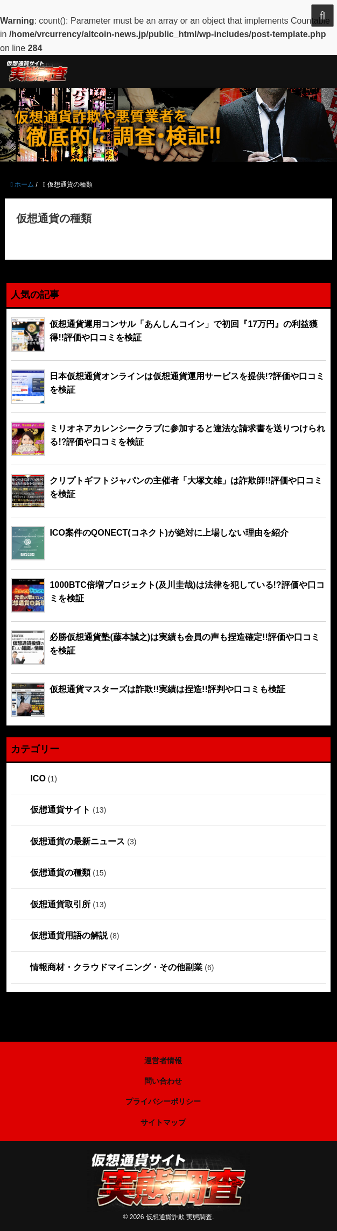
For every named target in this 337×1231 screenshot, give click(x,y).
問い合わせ (163, 1081)
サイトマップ (163, 1122)
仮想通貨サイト (60, 809)
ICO (37, 778)
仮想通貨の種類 (60, 872)
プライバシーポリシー (163, 1101)
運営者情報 (163, 1060)
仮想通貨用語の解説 (69, 935)
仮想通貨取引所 (60, 904)
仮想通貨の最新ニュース (77, 841)
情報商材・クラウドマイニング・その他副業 (116, 967)
